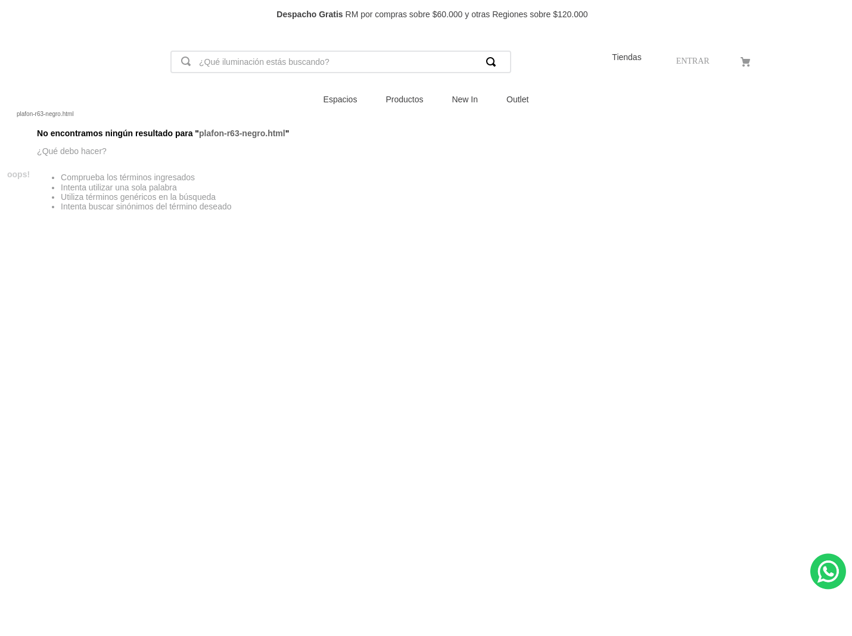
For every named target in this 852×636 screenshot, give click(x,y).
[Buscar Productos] (493, 62)
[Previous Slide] (14, 14)
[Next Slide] (837, 14)
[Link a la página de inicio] (9, 114)
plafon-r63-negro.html (45, 114)
